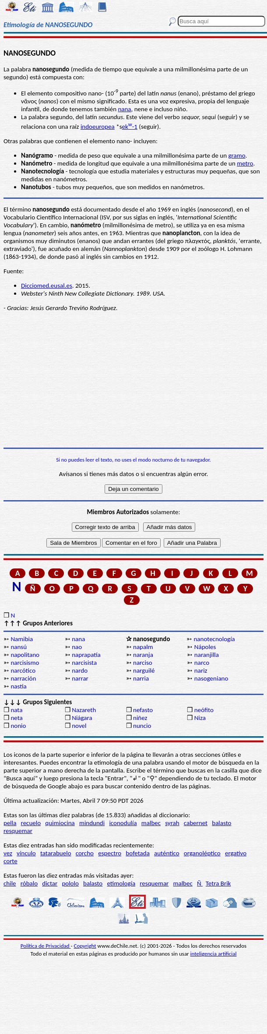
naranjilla (206, 655)
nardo (80, 670)
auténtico (166, 853)
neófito (204, 710)
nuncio (142, 726)
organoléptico (202, 853)
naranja (143, 655)
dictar (49, 883)
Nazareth (84, 710)
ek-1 (129, 127)
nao (77, 647)
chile (10, 883)
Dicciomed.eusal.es (46, 285)
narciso (142, 663)
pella (10, 823)
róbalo (29, 883)
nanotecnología (214, 639)
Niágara (82, 718)
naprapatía (86, 655)
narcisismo (25, 663)
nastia (18, 686)
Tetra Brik (218, 883)
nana (124, 109)
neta (16, 718)
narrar (80, 678)
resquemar (18, 831)
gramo (236, 155)
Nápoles (205, 647)
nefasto (143, 710)
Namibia (22, 639)
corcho (85, 853)
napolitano (25, 655)
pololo (70, 883)
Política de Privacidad (46, 945)
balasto (221, 823)
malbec (151, 823)
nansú (19, 647)
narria (141, 678)
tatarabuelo (55, 853)
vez (8, 853)
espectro (109, 853)
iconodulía (123, 823)
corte (11, 861)
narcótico (23, 670)
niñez (140, 718)
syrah (172, 823)
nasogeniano (211, 678)
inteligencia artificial (213, 953)
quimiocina (59, 823)
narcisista (84, 663)
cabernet (195, 823)
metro (245, 163)
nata (16, 710)
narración (23, 678)
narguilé (144, 670)
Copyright (85, 945)
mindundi (92, 823)
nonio (18, 726)
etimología (121, 883)
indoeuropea (98, 127)
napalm (143, 647)
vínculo (26, 853)
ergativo (235, 853)
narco (201, 663)
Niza (200, 718)
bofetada (137, 853)
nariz (200, 670)
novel (79, 726)
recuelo (31, 823)
